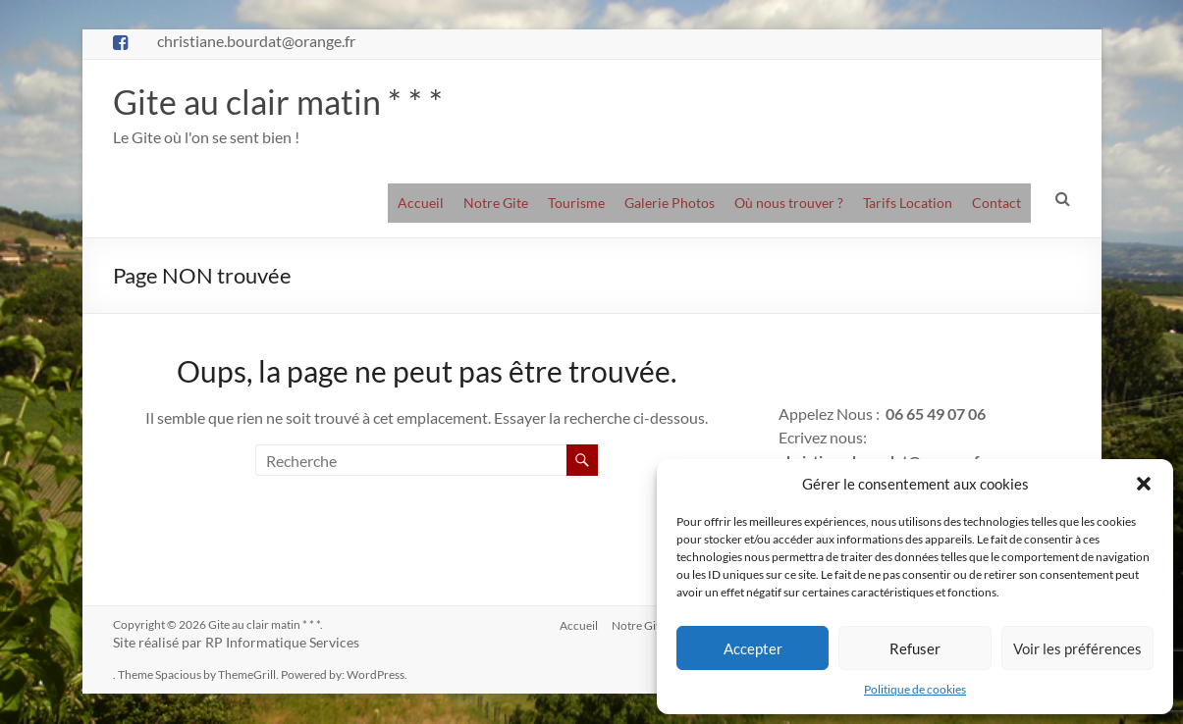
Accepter (753, 648)
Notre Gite (495, 203)
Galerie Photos (669, 203)
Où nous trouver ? (788, 203)
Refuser (915, 648)
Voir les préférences (1077, 648)
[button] (1144, 483)
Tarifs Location (907, 203)
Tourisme (576, 203)
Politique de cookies (915, 689)
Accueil (421, 203)
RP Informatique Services (282, 643)
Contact (996, 203)
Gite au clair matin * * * (283, 102)
